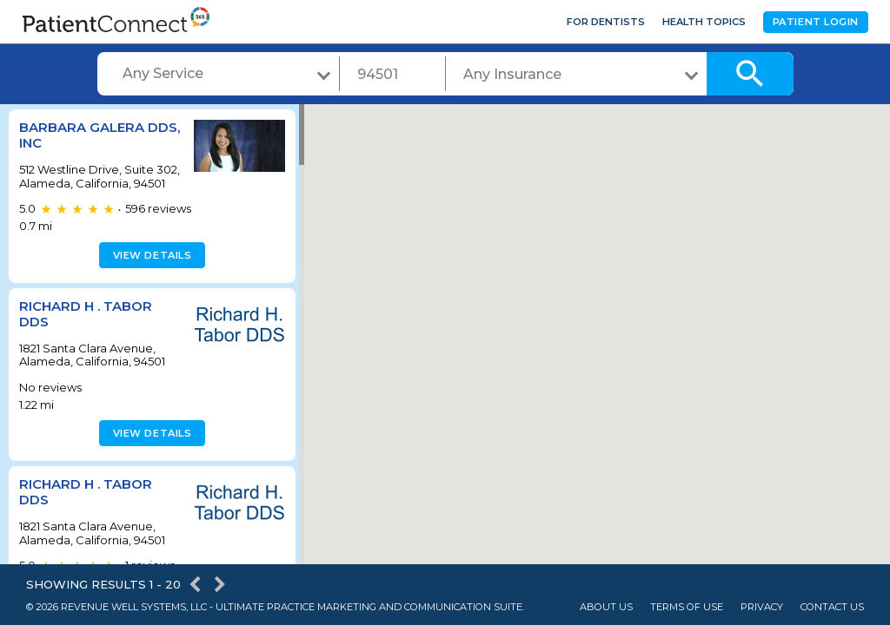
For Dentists (606, 22)
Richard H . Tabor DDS (85, 327)
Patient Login (816, 22)
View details (149, 268)
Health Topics (704, 22)
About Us (606, 607)
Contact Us (832, 607)
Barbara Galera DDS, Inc (81, 135)
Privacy (762, 607)
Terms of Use (686, 607)
